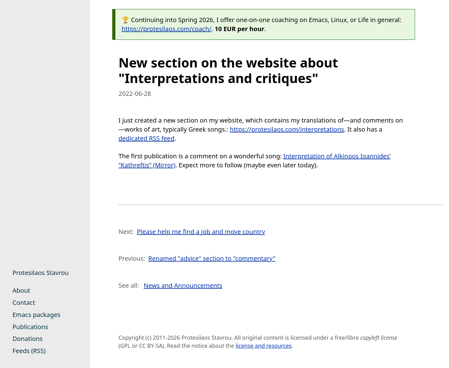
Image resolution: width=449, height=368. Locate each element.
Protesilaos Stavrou (40, 272)
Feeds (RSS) (29, 351)
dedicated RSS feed (146, 138)
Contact (23, 302)
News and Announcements (183, 285)
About (21, 290)
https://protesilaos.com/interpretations (287, 129)
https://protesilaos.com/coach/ (166, 29)
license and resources (264, 345)
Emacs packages (36, 314)
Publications (30, 327)
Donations (27, 338)
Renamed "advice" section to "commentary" (212, 258)
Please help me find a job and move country (201, 231)
